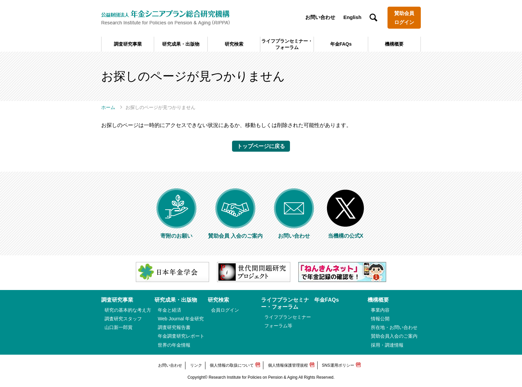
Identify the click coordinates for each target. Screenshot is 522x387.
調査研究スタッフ (123, 318)
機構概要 (394, 44)
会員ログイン (225, 310)
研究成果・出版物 (180, 44)
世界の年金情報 (174, 345)
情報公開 (380, 318)
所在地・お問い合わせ (394, 327)
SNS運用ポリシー (338, 365)
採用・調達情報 (387, 345)
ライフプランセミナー (287, 317)
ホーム (108, 107)
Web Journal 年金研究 (181, 318)
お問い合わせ (320, 17)
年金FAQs (341, 44)
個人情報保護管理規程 (288, 365)
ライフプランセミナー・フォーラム (287, 44)
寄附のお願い (176, 233)
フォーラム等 (278, 325)
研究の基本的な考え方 (128, 310)
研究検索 (234, 44)
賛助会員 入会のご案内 (235, 233)
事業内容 (380, 310)
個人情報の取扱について (232, 365)
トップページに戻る (261, 146)
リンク (196, 365)
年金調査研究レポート (181, 336)
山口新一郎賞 (118, 327)
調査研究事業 (128, 44)
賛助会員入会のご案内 (394, 336)
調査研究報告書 (174, 327)
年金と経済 (169, 310)
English (352, 17)
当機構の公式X (346, 233)
